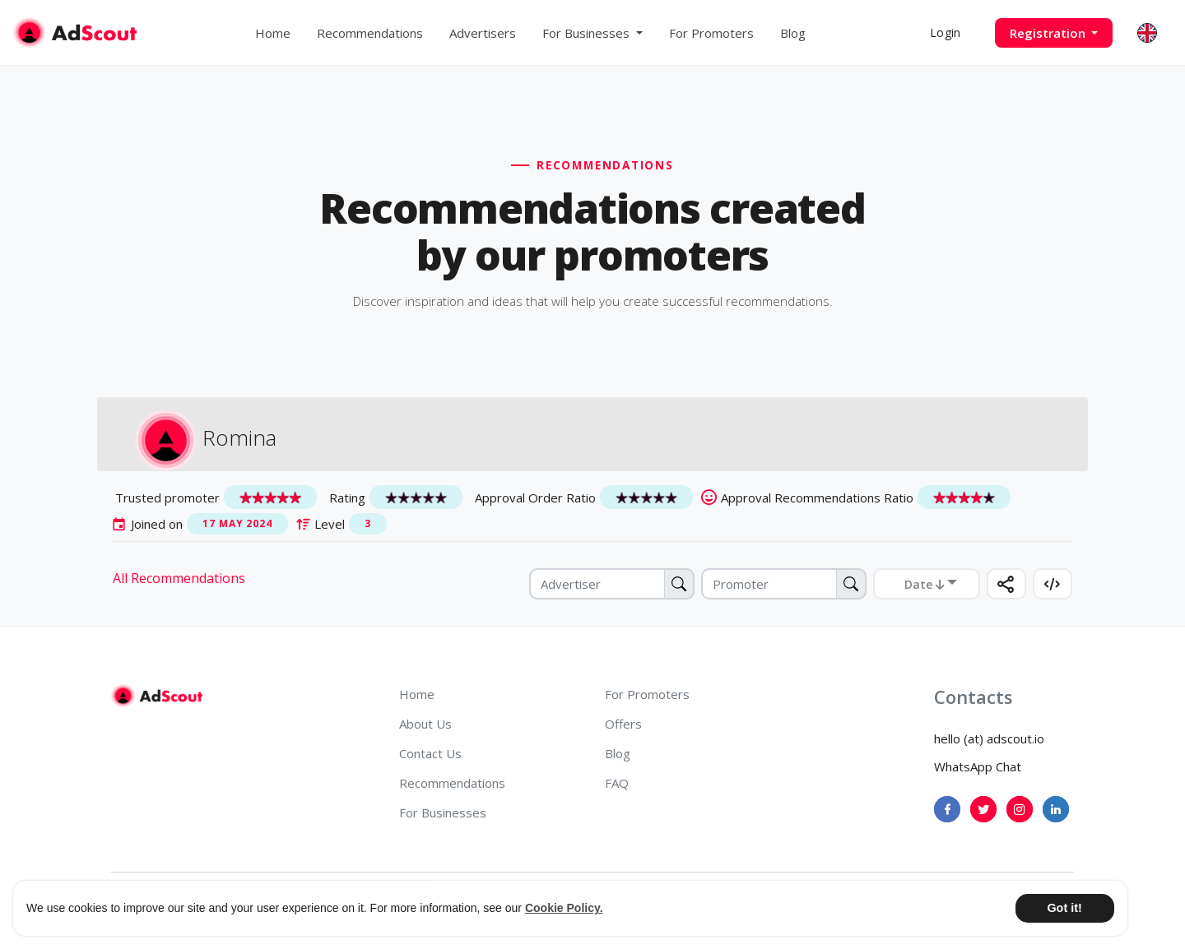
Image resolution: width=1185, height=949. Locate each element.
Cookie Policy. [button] (564, 907)
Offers (623, 723)
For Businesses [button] (587, 33)
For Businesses (442, 812)
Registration (1049, 33)
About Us (425, 723)
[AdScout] (156, 695)
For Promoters (711, 33)
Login (945, 32)
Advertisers (482, 33)
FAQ (617, 783)
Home (272, 33)
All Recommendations (179, 578)
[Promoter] (784, 583)
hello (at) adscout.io (989, 738)
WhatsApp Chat (977, 766)
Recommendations (370, 33)
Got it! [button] (1064, 907)
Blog (793, 33)
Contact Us (430, 753)
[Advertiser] (612, 583)
